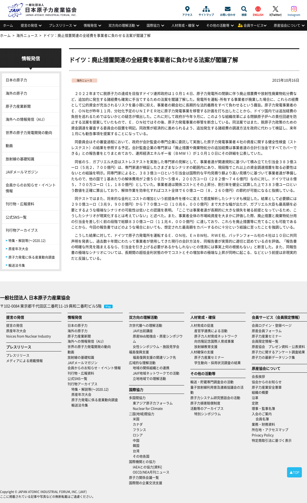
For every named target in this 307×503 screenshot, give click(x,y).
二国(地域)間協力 (141, 413)
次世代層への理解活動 (145, 325)
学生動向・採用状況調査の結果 (219, 362)
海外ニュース (84, 80)
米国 (136, 418)
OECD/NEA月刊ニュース (151, 472)
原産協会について (287, 25)
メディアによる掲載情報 (24, 360)
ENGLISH (258, 9)
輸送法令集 (16, 265)
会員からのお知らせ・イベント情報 (31, 187)
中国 (136, 440)
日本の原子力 (16, 79)
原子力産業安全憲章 (267, 387)
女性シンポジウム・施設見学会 (156, 346)
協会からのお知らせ (267, 381)
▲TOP (294, 472)
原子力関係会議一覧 (144, 477)
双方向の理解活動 (121, 25)
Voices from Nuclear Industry (28, 336)
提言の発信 (29, 25)
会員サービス (254, 25)
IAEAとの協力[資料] (147, 466)
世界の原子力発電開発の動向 (29, 132)
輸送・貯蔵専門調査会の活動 (212, 381)
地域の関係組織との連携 (151, 367)
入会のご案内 (262, 413)
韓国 (136, 445)
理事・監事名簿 (263, 408)
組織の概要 (260, 392)
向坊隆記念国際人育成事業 (214, 341)
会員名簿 (262, 418)
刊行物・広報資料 (20, 203)
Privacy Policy (263, 434)
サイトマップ (206, 9)
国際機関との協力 (142, 461)
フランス (139, 429)
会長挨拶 (258, 376)
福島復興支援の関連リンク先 (154, 357)
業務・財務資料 (263, 424)
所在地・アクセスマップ (270, 429)
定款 (255, 403)
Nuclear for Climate (148, 408)
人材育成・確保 (183, 25)
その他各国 (141, 456)
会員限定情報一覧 (265, 341)
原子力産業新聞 (18, 106)
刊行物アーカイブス (22, 230)
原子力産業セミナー (209, 357)
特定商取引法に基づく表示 (272, 440)
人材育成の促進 (202, 325)
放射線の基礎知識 (20, 158)
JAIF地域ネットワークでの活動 (156, 373)
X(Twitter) (275, 9)
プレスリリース (60, 25)
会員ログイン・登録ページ (272, 325)
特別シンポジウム (207, 413)
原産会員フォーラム (267, 330)
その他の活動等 (217, 25)
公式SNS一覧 (16, 217)
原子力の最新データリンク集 (273, 357)
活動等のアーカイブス (207, 408)
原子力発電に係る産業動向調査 (31, 257)
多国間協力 (137, 397)
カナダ (138, 424)
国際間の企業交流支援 (145, 482)
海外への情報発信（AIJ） (26, 119)
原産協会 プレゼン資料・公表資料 (278, 346)
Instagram (293, 9)
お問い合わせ (227, 9)
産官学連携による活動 (210, 330)
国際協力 (153, 25)
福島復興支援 (139, 351)
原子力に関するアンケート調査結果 (278, 351)
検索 (244, 9)
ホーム (8, 25)
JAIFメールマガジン (22, 171)
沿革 (255, 397)
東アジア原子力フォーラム (153, 403)
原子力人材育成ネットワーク (215, 336)
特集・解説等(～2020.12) (27, 240)
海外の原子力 (16, 93)
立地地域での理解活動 (149, 378)
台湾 (136, 450)
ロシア (138, 434)
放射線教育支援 (205, 346)
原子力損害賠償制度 (205, 403)
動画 (9, 145)
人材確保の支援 (202, 351)
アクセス (187, 9)
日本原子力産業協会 (45, 4)
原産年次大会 (18, 248)
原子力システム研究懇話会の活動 (215, 397)
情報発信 (90, 25)
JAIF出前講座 (143, 330)
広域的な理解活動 (142, 362)
